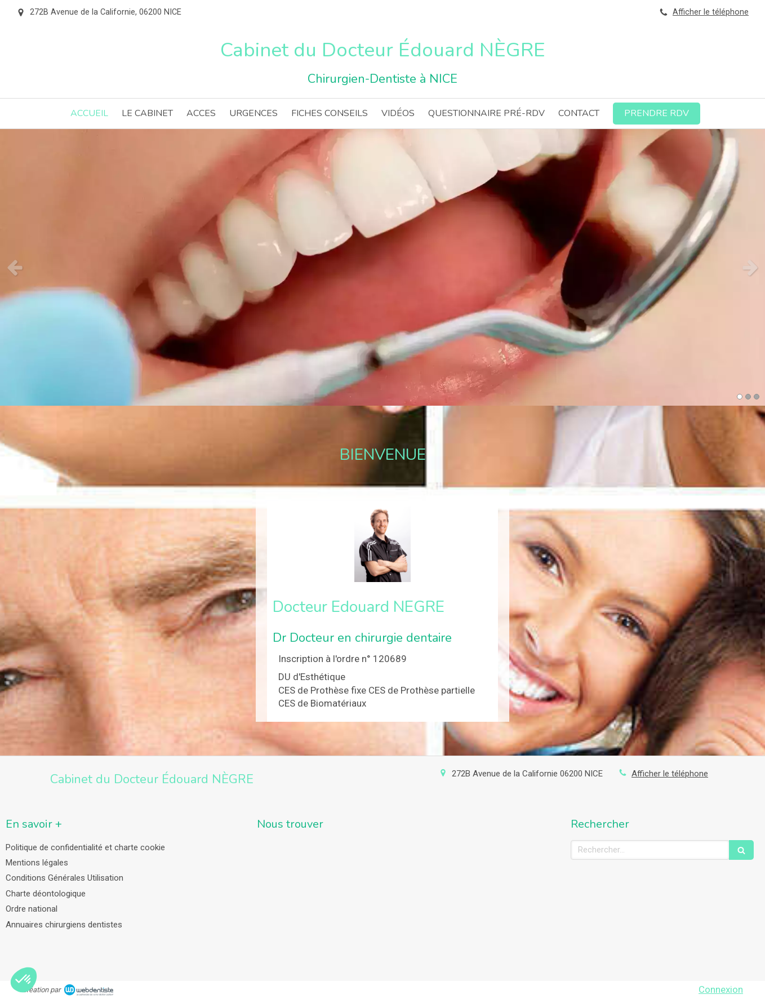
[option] (382, 267)
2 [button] (748, 396)
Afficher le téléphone (711, 12)
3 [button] (756, 396)
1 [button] (739, 396)
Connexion (721, 989)
